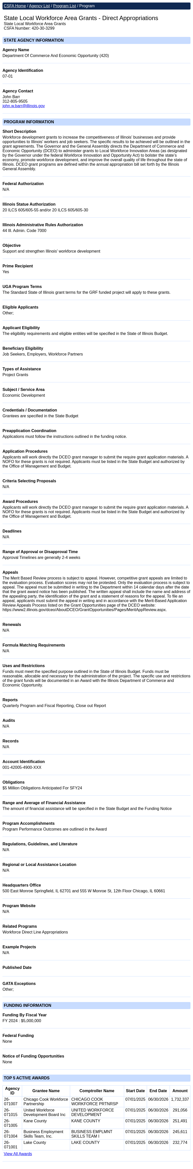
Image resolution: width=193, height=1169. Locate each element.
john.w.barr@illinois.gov (24, 106)
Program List (64, 6)
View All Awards (18, 1154)
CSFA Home (15, 6)
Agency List (39, 6)
